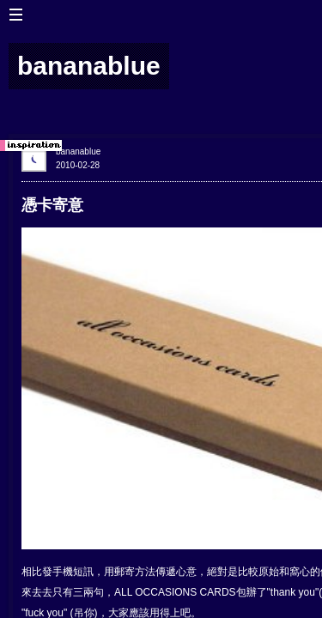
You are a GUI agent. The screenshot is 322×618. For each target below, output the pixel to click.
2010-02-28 (78, 165)
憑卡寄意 (52, 205)
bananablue (78, 151)
